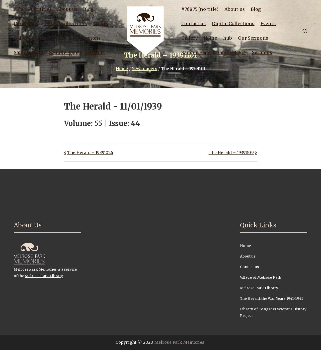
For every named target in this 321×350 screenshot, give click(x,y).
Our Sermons (85, 38)
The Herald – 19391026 (90, 152)
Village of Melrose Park (261, 277)
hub (60, 38)
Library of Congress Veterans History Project (273, 312)
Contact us (26, 23)
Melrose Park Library (44, 276)
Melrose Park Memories (179, 342)
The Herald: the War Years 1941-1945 (272, 298)
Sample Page (28, 52)
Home (43, 38)
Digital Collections (65, 23)
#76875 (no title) (32, 9)
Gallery (22, 38)
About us (67, 9)
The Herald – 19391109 (231, 152)
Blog (88, 9)
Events (100, 23)
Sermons (95, 52)
